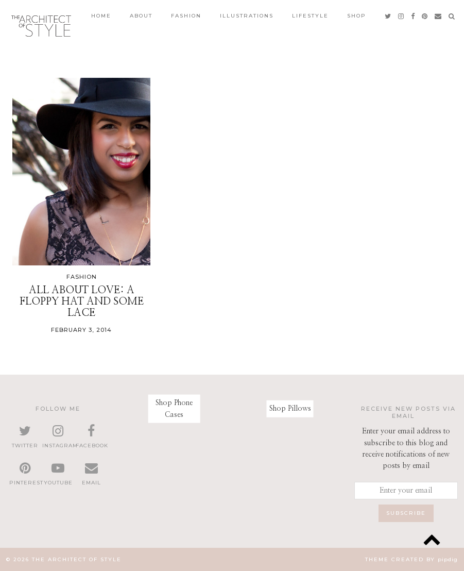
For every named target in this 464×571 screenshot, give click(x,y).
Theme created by (411, 559)
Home (101, 15)
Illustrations (246, 15)
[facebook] (413, 16)
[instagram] (401, 16)
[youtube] (57, 474)
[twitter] (388, 16)
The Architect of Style (77, 559)
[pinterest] (425, 16)
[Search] (452, 16)
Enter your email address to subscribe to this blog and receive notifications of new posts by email (406, 448)
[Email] (438, 16)
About (141, 15)
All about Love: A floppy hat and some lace (82, 301)
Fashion (186, 15)
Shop (356, 15)
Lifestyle (310, 15)
